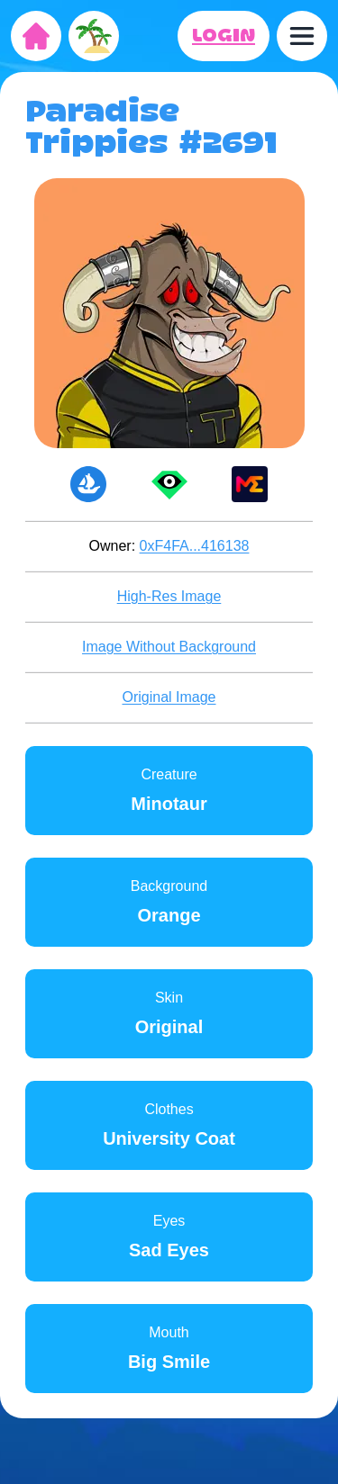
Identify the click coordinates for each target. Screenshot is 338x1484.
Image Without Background (169, 646)
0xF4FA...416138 (195, 545)
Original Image (168, 697)
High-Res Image (169, 596)
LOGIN (223, 36)
